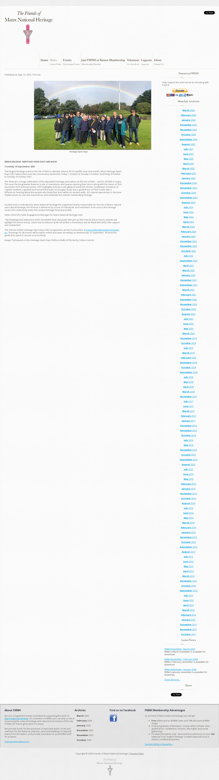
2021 (188, 280)
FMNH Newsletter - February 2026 (181, 659)
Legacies (146, 60)
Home (44, 60)
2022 (188, 260)
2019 (188, 338)
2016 (188, 425)
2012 (188, 580)
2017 (188, 396)
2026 (188, 110)
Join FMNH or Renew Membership (103, 60)
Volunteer (133, 60)
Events (67, 60)
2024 (188, 183)
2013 (188, 537)
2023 (188, 241)
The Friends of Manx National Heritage (29, 27)
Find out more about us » (17, 741)
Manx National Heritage (16, 718)
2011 (188, 624)
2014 (188, 493)
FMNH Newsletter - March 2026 (179, 649)
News (53, 60)
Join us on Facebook (113, 718)
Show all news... (172, 679)
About (157, 60)
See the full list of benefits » (159, 744)
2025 (188, 124)
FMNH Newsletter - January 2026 (180, 669)
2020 (188, 299)
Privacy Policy (137, 753)
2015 (188, 449)
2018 (188, 362)
